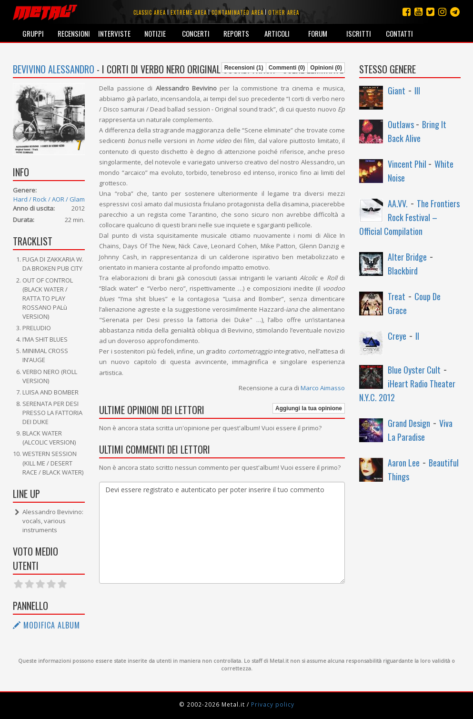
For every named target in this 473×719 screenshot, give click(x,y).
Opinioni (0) (326, 67)
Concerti (196, 33)
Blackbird (403, 270)
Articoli (277, 33)
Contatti (399, 33)
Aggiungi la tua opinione (308, 408)
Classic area (149, 12)
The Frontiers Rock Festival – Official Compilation (409, 217)
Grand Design (409, 423)
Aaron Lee (404, 462)
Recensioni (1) (243, 67)
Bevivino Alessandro (53, 69)
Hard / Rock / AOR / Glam (49, 199)
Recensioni (74, 33)
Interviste (114, 33)
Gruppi (33, 33)
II (417, 336)
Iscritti (358, 33)
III (417, 90)
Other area (283, 12)
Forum (317, 33)
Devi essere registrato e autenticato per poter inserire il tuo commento (222, 533)
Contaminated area (237, 12)
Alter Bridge (407, 257)
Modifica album (46, 625)
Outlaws (402, 124)
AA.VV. (398, 203)
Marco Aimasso (323, 388)
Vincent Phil (408, 164)
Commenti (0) (287, 67)
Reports (236, 33)
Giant (396, 90)
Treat (396, 296)
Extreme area (189, 12)
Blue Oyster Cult (414, 370)
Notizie (155, 33)
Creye (397, 336)
